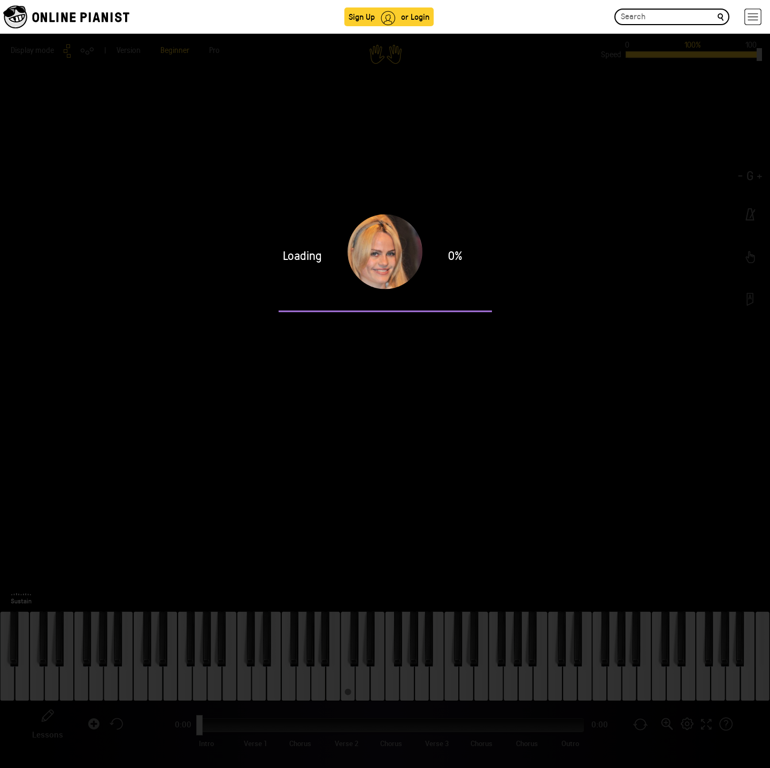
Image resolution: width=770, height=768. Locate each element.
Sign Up (362, 16)
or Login (415, 16)
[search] (720, 16)
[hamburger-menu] (752, 17)
